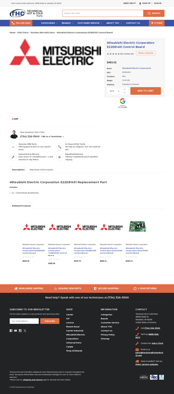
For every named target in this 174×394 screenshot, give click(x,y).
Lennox (70, 322)
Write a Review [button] (146, 53)
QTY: (112, 91)
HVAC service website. (146, 364)
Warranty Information (41, 169)
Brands (67, 23)
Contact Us (133, 23)
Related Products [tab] (21, 205)
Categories (49, 23)
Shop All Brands (74, 351)
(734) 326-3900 (30, 136)
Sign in (157, 3)
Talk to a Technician (52, 136)
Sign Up (144, 3)
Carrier (69, 314)
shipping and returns (32, 380)
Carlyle (69, 347)
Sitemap (105, 339)
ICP (68, 318)
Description (18, 169)
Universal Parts (73, 343)
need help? (129, 3)
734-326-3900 (21, 23)
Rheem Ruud (72, 326)
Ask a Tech (157, 343)
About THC (114, 23)
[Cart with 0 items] (157, 23)
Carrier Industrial (74, 330)
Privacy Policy (108, 335)
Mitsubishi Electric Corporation (136, 68)
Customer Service (90, 23)
